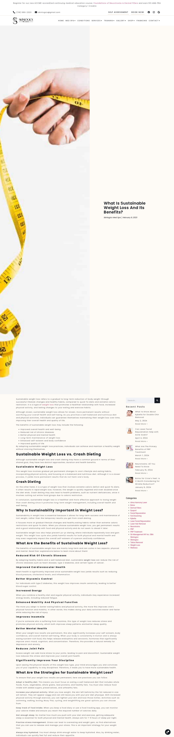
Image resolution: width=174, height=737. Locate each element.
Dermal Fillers (135, 508)
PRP (132, 529)
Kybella (133, 518)
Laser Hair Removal (138, 524)
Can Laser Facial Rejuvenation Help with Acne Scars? (146, 432)
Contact (154, 20)
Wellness (133, 548)
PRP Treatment (136, 532)
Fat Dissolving (135, 516)
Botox (132, 505)
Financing (142, 21)
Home (61, 21)
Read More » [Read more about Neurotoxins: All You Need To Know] (141, 473)
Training (109, 20)
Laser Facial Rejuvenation (140, 521)
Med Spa (71, 20)
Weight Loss (135, 545)
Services (97, 20)
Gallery (121, 20)
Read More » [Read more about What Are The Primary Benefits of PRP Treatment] (141, 458)
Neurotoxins (135, 526)
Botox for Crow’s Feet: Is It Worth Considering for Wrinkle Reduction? (147, 481)
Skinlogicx (134, 540)
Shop (131, 20)
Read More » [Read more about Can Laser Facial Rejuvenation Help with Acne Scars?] (141, 441)
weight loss (48, 405)
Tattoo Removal (136, 542)
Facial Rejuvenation (138, 513)
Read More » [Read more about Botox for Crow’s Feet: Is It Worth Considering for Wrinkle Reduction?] (141, 490)
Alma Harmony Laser (138, 502)
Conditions (83, 21)
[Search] (157, 400)
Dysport (133, 510)
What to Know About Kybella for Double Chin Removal (147, 414)
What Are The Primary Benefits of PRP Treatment (146, 449)
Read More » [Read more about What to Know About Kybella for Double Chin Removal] (141, 424)
